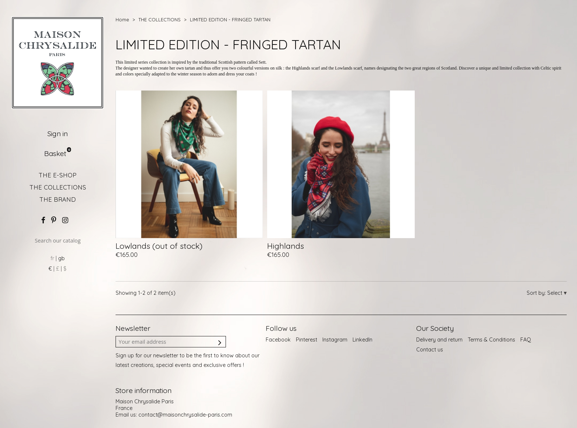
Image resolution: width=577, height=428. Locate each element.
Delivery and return (439, 339)
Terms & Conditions (491, 339)
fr (52, 258)
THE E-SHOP (58, 175)
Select (555, 293)
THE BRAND (57, 199)
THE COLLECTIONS (57, 187)
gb (61, 258)
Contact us (429, 349)
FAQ (525, 339)
